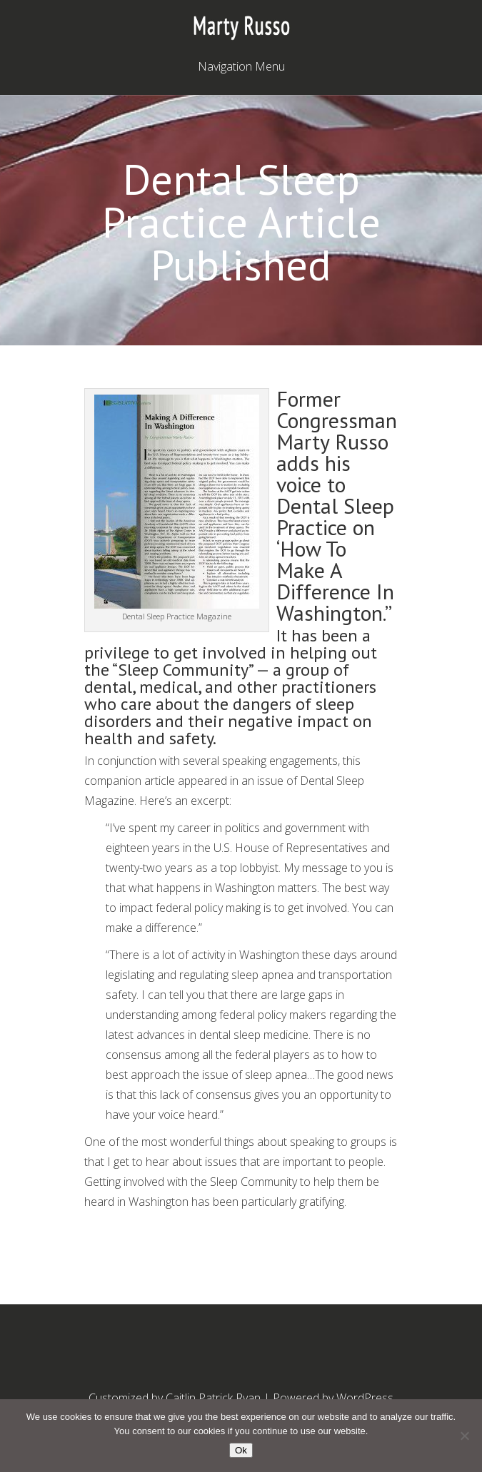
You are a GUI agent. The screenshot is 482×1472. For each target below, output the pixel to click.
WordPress (364, 1398)
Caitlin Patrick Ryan (213, 1398)
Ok (241, 1450)
